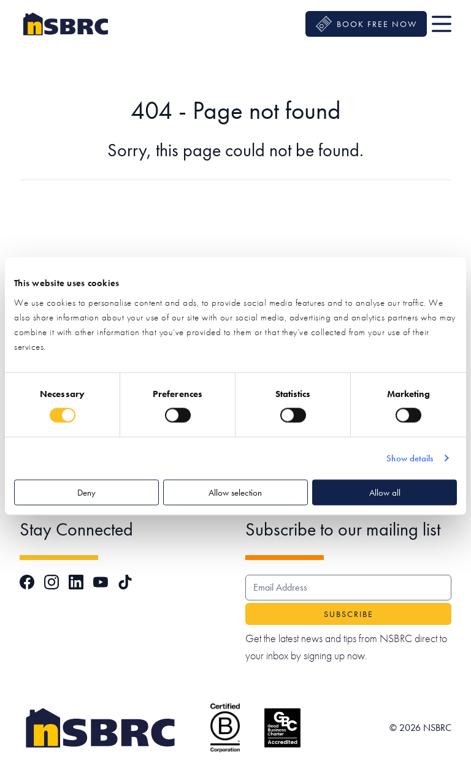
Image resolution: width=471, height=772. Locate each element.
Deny (86, 492)
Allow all (384, 492)
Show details (409, 458)
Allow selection (235, 492)
